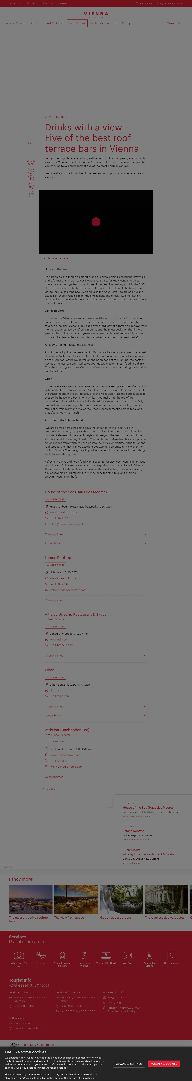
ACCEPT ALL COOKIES (164, 1063)
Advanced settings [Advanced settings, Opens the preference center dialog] (129, 1063)
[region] (96, 1064)
